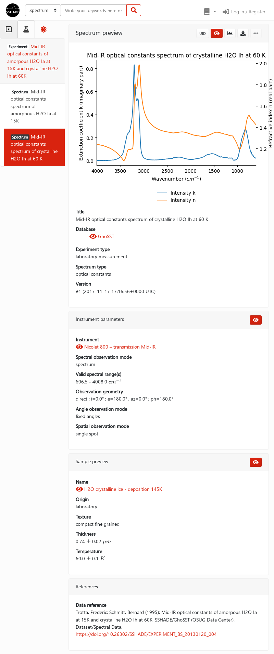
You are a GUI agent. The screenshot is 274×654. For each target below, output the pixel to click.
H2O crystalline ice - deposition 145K (119, 489)
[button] (209, 11)
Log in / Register (243, 11)
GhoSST (101, 236)
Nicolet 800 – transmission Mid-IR (115, 346)
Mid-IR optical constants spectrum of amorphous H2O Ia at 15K (34, 106)
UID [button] (202, 33)
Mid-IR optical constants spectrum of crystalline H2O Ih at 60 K (34, 147)
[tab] (8, 29)
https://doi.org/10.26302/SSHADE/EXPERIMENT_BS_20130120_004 (146, 634)
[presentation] (115, 381)
